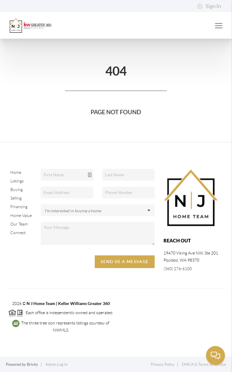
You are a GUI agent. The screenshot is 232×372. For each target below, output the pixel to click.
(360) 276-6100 (178, 268)
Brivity (32, 364)
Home (15, 172)
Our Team (19, 224)
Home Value (21, 215)
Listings (17, 181)
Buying (16, 189)
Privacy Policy (162, 364)
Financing (18, 206)
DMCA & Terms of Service (204, 364)
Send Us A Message (125, 261)
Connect (18, 232)
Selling (16, 198)
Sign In (209, 6)
